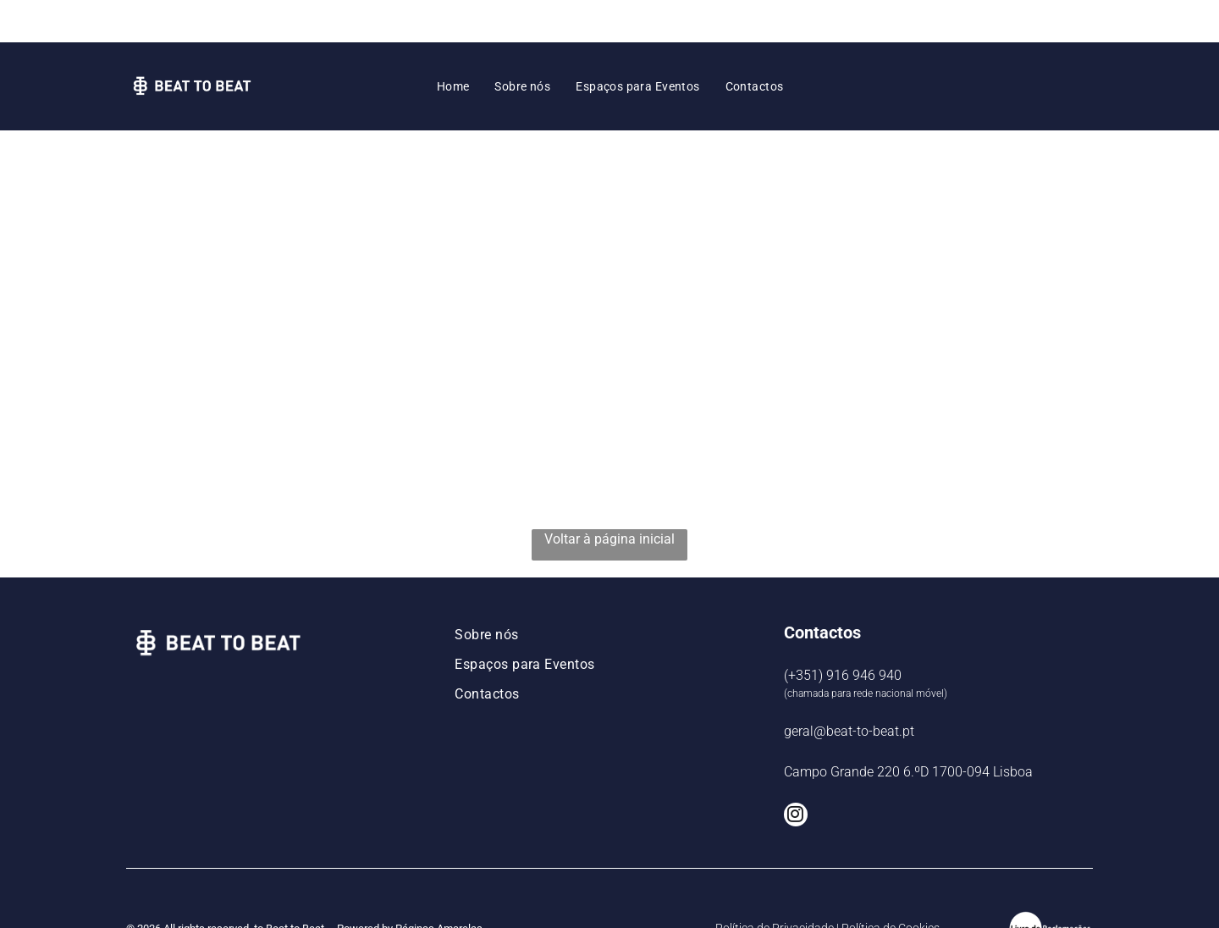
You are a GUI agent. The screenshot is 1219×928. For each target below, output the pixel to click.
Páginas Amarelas (439, 886)
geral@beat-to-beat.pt (849, 689)
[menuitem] (453, 44)
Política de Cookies (890, 885)
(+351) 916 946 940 (843, 633)
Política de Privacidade (774, 885)
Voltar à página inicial (609, 497)
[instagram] (796, 774)
